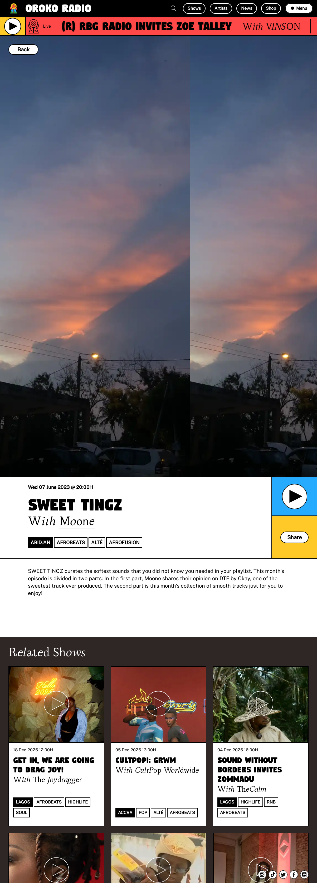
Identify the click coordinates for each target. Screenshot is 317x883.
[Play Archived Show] (294, 496)
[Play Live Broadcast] (12, 26)
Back (23, 49)
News (246, 8)
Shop (271, 8)
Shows (194, 8)
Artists (220, 8)
